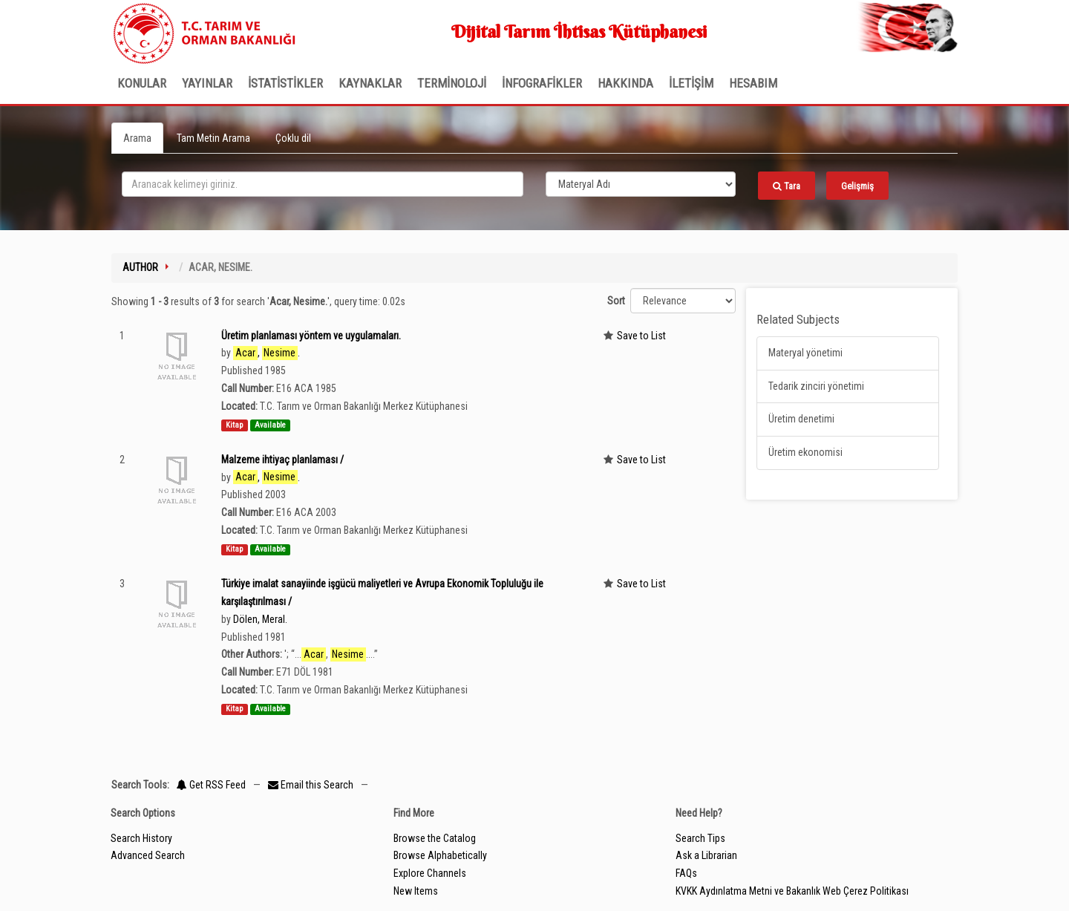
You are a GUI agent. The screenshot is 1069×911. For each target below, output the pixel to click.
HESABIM (753, 83)
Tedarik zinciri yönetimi (816, 386)
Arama (137, 138)
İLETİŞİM (691, 83)
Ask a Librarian (706, 855)
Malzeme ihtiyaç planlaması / (282, 460)
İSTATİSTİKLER (285, 83)
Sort (616, 301)
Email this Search (312, 785)
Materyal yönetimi (805, 353)
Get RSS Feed (211, 785)
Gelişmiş (857, 186)
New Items (415, 891)
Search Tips (700, 838)
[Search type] (641, 184)
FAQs (686, 873)
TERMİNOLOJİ (451, 83)
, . (266, 353)
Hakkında (625, 83)
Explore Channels (429, 873)
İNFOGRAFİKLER (542, 83)
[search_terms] (322, 184)
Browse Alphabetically (440, 855)
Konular (141, 83)
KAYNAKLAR (370, 83)
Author (140, 267)
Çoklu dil (293, 138)
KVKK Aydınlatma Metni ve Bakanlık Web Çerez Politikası (792, 891)
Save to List (641, 336)
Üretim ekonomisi (805, 452)
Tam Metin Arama (213, 138)
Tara (786, 186)
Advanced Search (148, 855)
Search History (141, 838)
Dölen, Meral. (260, 619)
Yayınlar (207, 83)
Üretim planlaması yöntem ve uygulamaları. (311, 336)
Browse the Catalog (434, 838)
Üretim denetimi (801, 419)
